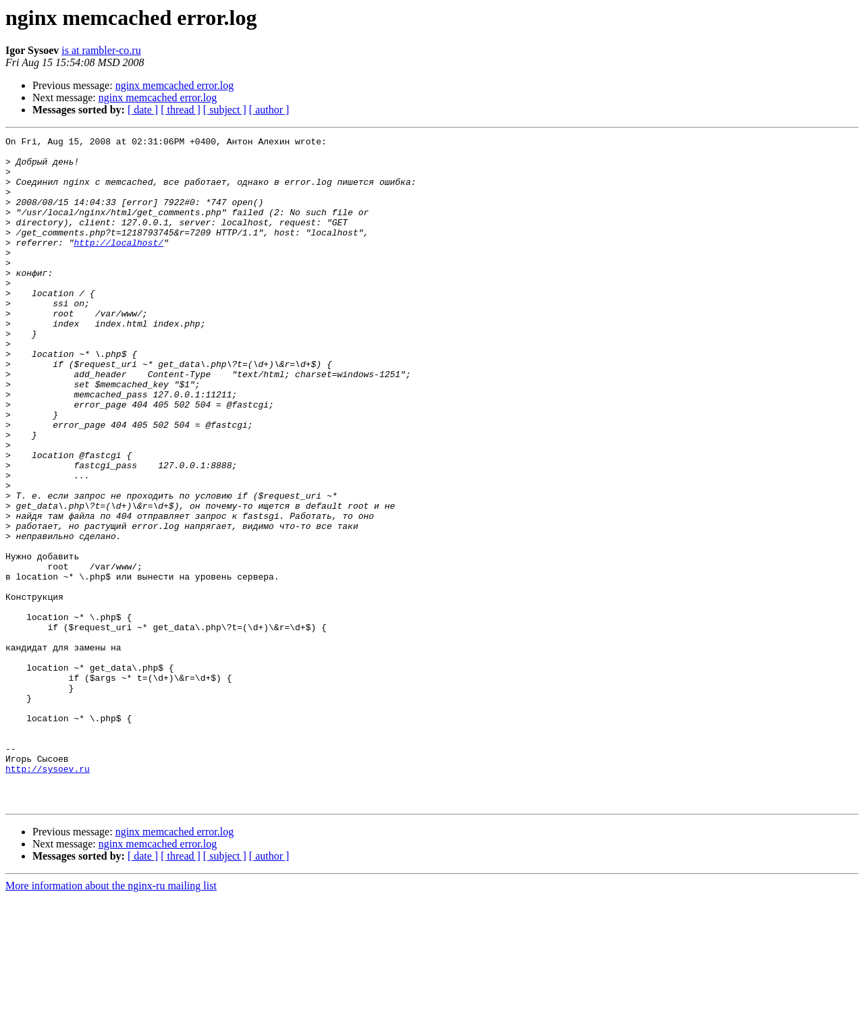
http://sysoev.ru (47, 896)
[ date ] (143, 109)
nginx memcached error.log (174, 85)
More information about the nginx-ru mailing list (111, 1019)
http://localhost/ (118, 264)
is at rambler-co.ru (100, 50)
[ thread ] (180, 109)
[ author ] (269, 109)
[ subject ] (224, 109)
